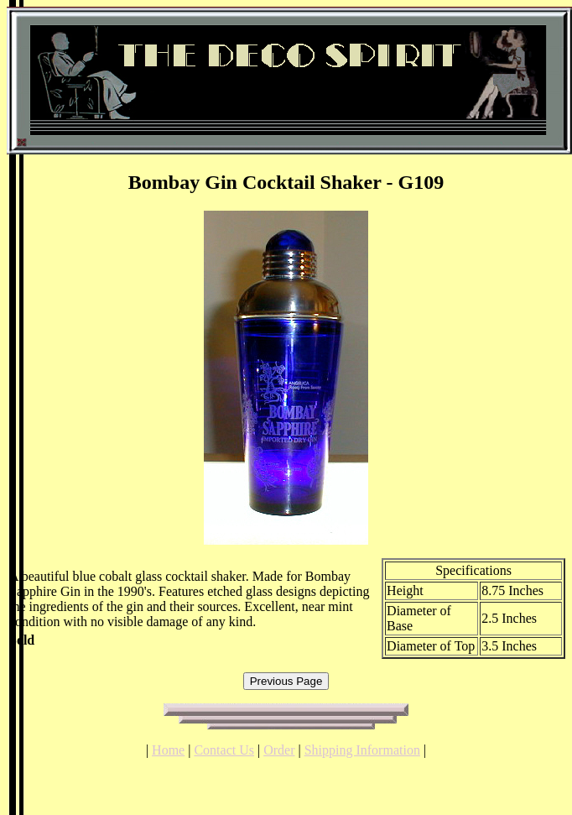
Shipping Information (362, 750)
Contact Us (224, 750)
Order (278, 750)
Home (168, 750)
